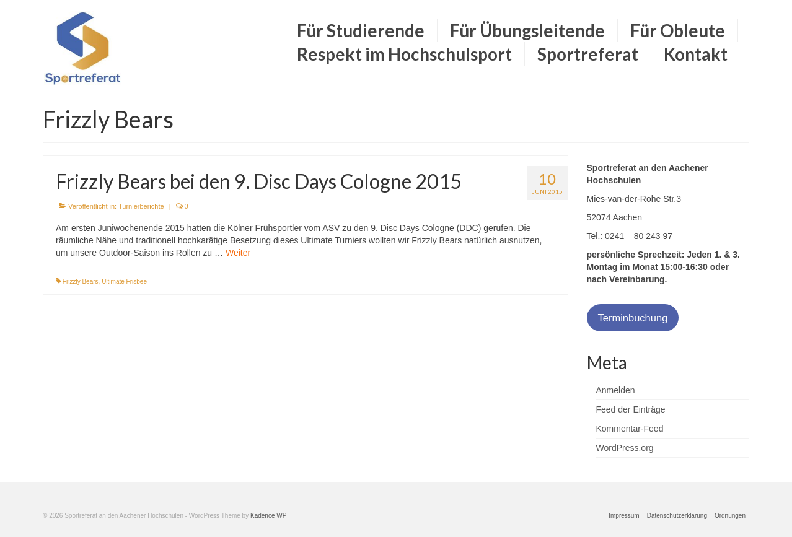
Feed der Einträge (631, 409)
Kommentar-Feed (630, 429)
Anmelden (615, 390)
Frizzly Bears (81, 281)
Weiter (238, 253)
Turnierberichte (141, 206)
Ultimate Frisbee (124, 281)
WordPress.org (625, 448)
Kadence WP (268, 515)
